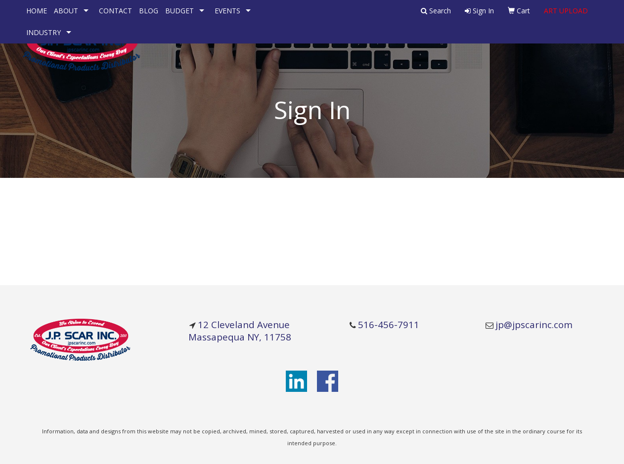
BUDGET (179, 10)
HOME (36, 10)
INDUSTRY (43, 32)
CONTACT (115, 10)
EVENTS (227, 10)
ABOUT (66, 10)
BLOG (148, 10)
